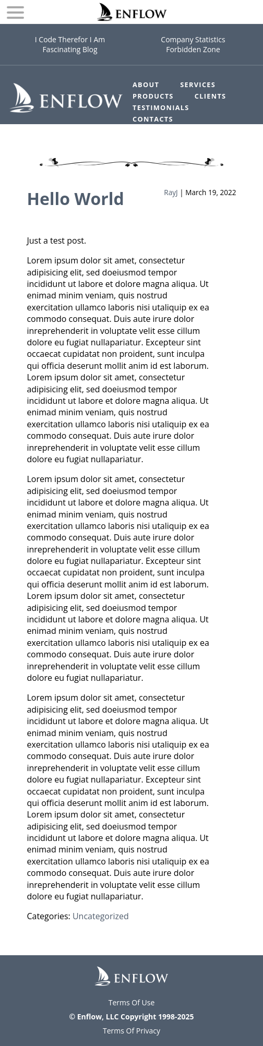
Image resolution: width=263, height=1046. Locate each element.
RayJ (170, 192)
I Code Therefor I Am (70, 39)
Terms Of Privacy (131, 1031)
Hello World (75, 198)
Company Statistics (193, 39)
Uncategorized (101, 916)
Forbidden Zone (193, 49)
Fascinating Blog (69, 49)
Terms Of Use (132, 1002)
